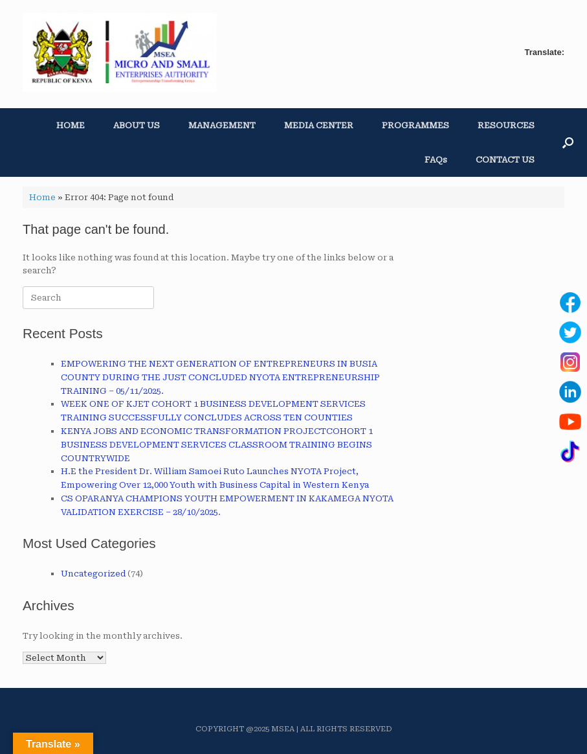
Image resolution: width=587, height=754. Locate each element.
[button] (568, 142)
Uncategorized (93, 573)
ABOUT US (136, 125)
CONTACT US (505, 160)
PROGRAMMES (415, 125)
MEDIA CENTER (318, 125)
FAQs (436, 160)
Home (42, 197)
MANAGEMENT (222, 125)
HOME (70, 125)
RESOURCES (506, 125)
